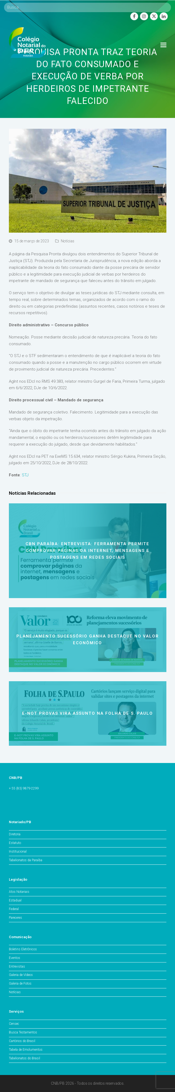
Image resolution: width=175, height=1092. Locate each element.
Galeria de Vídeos (21, 975)
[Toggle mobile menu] (163, 45)
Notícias (67, 241)
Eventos (14, 958)
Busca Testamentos (23, 1032)
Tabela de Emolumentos (26, 1050)
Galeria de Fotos (20, 983)
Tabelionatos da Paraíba (25, 860)
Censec (14, 1024)
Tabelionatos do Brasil (24, 1058)
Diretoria (14, 834)
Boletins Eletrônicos (23, 949)
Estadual (15, 900)
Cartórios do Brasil (22, 1041)
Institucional (18, 851)
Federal (14, 909)
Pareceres (15, 918)
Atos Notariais (19, 892)
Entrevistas (17, 966)
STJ (25, 475)
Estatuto (15, 843)
